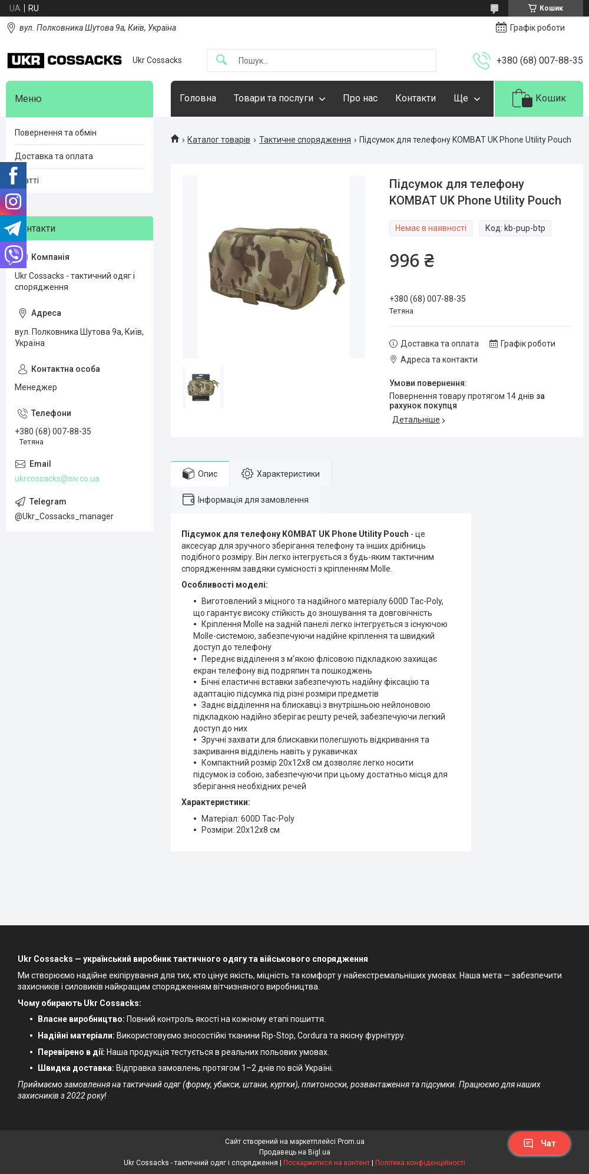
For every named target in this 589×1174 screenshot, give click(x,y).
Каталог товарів (218, 139)
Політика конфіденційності (420, 1163)
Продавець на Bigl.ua (294, 1152)
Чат (539, 1143)
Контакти (415, 98)
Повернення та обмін (56, 132)
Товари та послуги (273, 98)
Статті (27, 180)
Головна (198, 98)
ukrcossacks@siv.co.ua (57, 478)
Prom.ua (351, 1141)
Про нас (360, 98)
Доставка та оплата (54, 156)
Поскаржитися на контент (326, 1163)
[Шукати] (221, 60)
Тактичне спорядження (305, 139)
